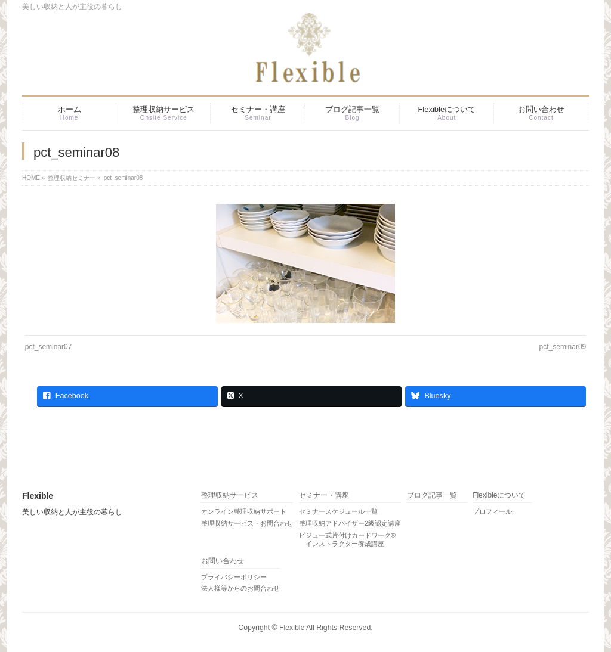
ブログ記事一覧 (432, 495)
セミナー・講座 (324, 495)
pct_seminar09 (563, 347)
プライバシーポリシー (234, 576)
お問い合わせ (222, 561)
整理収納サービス (229, 495)
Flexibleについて (499, 495)
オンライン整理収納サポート (243, 511)
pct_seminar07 (48, 347)
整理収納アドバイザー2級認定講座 (350, 523)
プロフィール (492, 511)
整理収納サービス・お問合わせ (247, 523)
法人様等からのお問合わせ (240, 588)
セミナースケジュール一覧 (338, 511)
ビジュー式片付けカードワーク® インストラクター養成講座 (347, 539)
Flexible (291, 627)
